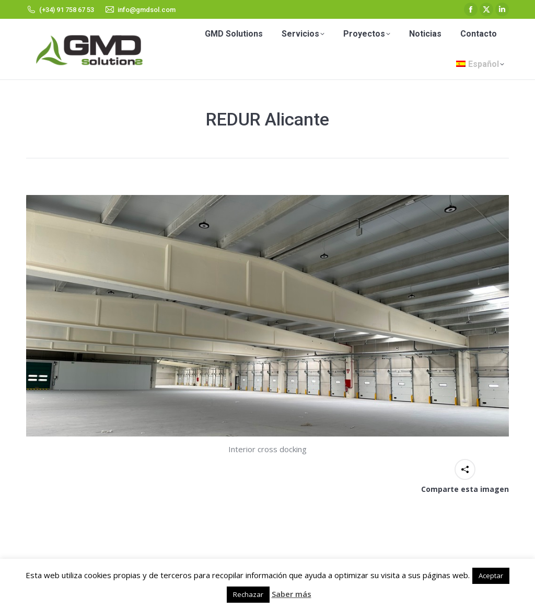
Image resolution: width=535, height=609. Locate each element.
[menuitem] (480, 64)
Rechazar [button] (248, 594)
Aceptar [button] (491, 575)
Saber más (291, 594)
